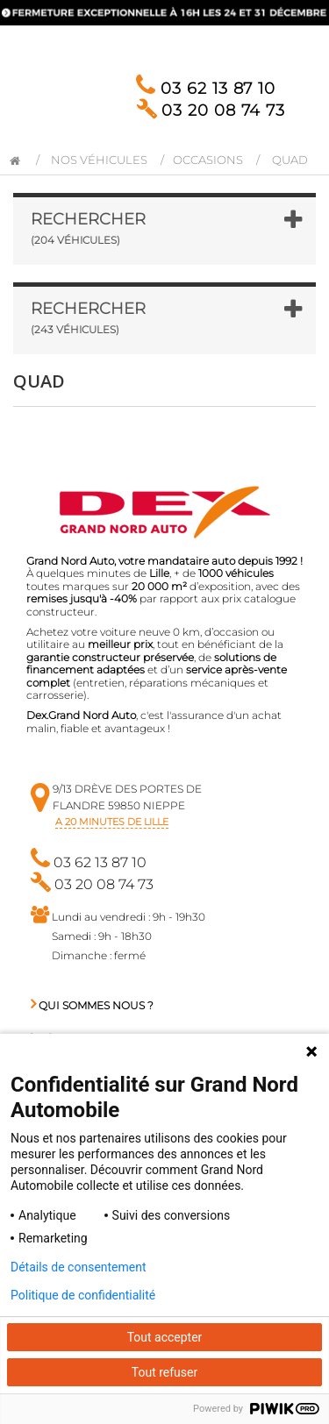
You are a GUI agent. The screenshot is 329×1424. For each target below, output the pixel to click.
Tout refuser (164, 1372)
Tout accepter (165, 1337)
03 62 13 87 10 (205, 88)
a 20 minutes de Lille (111, 821)
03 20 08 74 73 (210, 110)
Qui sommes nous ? (92, 1005)
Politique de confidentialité (83, 1295)
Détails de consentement (79, 1267)
